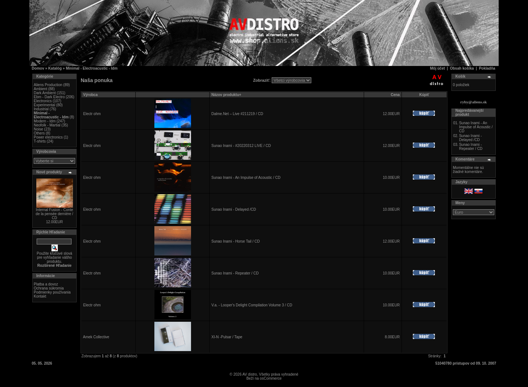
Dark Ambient (45, 93)
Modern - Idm (44, 121)
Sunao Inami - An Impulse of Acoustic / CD (245, 178)
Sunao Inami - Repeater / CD (234, 273)
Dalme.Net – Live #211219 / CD (237, 114)
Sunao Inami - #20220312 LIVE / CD (241, 146)
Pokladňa (487, 68)
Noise (38, 129)
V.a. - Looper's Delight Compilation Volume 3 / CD (251, 305)
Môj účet (437, 68)
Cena (395, 95)
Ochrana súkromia (49, 288)
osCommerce (271, 378)
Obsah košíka (462, 68)
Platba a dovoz (46, 284)
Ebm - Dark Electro (49, 97)
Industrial (41, 109)
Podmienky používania (52, 292)
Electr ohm (92, 114)
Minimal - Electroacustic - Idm (91, 68)
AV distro (249, 374)
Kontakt (40, 296)
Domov (38, 68)
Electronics (43, 101)
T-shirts (40, 141)
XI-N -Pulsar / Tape (226, 337)
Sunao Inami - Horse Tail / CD (235, 241)
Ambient (40, 89)
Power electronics (48, 137)
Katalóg (55, 68)
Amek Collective (96, 337)
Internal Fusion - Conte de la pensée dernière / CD (54, 214)
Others (39, 133)
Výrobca (90, 95)
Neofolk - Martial (47, 125)
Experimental (44, 105)
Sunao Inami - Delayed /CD (233, 209)
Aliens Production (48, 85)
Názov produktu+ (226, 95)
